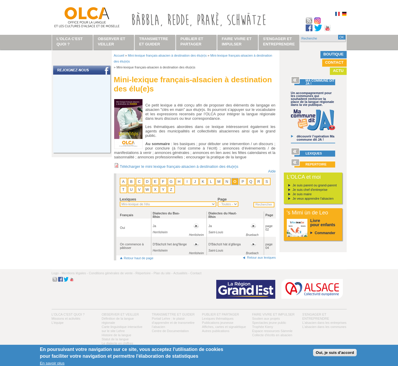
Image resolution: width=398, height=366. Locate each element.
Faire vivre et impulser (273, 314)
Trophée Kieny (262, 327)
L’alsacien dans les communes (324, 327)
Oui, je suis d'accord (335, 352)
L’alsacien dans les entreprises (324, 322)
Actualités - (181, 273)
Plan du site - (162, 273)
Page (222, 199)
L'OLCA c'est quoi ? (68, 314)
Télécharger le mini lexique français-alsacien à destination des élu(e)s (179, 166)
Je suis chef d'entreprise (310, 189)
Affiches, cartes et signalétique (224, 327)
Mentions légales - (75, 273)
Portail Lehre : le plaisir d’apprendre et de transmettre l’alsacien (173, 323)
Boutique (333, 54)
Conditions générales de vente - (112, 273)
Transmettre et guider (173, 314)
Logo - (56, 273)
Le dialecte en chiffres (117, 343)
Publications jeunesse (217, 322)
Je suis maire (302, 194)
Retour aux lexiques (261, 257)
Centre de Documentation (170, 331)
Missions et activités (66, 318)
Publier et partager (220, 314)
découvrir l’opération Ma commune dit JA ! (316, 137)
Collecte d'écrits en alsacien (272, 335)
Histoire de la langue (116, 335)
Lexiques (128, 199)
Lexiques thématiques (218, 318)
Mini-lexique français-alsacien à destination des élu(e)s (167, 55)
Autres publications (216, 331)
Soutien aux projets (266, 318)
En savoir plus (52, 363)
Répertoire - (144, 273)
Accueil (119, 55)
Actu (338, 70)
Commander (325, 233)
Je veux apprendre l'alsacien (313, 198)
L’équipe (58, 322)
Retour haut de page (138, 258)
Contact (334, 62)
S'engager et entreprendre (279, 41)
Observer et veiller (120, 314)
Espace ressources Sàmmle (272, 331)
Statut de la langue (115, 339)
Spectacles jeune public (269, 322)
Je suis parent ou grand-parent (315, 185)
